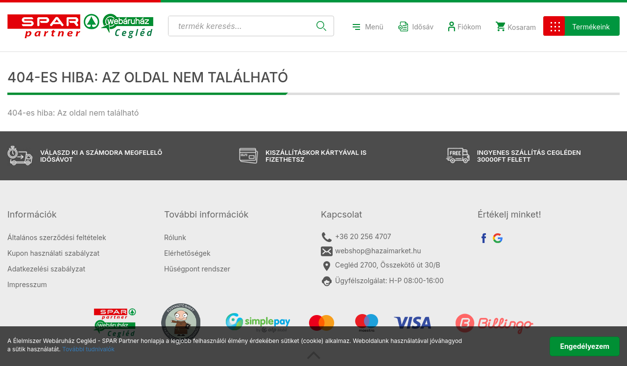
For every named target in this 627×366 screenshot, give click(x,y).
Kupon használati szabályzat (53, 253)
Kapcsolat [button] (341, 214)
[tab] (78, 214)
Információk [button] (32, 214)
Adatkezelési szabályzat (46, 269)
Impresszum (27, 284)
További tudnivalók (88, 349)
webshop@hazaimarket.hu (371, 251)
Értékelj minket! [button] (509, 214)
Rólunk (175, 237)
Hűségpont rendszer (197, 269)
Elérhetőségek (187, 253)
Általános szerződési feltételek (56, 237)
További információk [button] (206, 214)
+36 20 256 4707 (356, 237)
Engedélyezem (584, 346)
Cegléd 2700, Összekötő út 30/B (380, 265)
